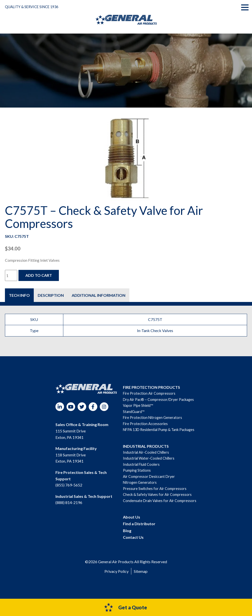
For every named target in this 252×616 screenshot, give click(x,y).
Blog (127, 530)
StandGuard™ (133, 412)
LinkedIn (59, 406)
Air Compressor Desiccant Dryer (149, 476)
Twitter (82, 406)
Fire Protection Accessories (145, 424)
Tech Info (19, 295)
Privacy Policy (116, 571)
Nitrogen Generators (140, 482)
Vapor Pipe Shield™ (138, 405)
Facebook (93, 406)
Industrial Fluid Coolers (141, 464)
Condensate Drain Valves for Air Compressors (159, 501)
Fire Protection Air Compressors (149, 393)
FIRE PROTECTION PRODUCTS (151, 387)
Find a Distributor (139, 523)
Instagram (104, 406)
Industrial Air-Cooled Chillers (146, 452)
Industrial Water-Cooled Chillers (148, 458)
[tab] (19, 295)
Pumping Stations (137, 470)
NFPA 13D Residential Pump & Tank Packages (158, 430)
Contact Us (133, 537)
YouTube (71, 406)
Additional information (98, 295)
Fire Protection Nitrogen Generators (152, 417)
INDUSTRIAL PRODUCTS (146, 446)
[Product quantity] (11, 275)
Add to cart (38, 275)
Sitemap (141, 571)
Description (51, 295)
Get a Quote (125, 607)
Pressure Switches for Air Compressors (154, 488)
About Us (131, 517)
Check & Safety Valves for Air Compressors (157, 494)
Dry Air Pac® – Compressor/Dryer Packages (158, 399)
